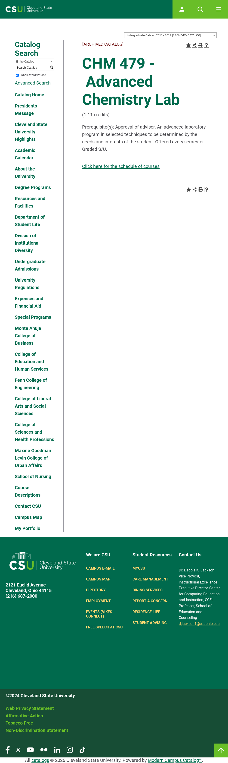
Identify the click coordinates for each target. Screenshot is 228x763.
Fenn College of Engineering (31, 383)
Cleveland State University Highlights (31, 132)
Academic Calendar (25, 154)
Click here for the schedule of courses (121, 166)
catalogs (40, 760)
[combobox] (170, 35)
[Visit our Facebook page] (8, 749)
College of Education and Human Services (31, 361)
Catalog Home (29, 95)
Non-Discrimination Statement (37, 730)
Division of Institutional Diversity (27, 243)
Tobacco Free (19, 723)
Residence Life (146, 612)
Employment (98, 601)
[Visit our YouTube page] (30, 749)
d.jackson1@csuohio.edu (199, 623)
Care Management (150, 579)
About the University (25, 172)
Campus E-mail (100, 568)
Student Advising (149, 623)
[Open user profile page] (182, 9)
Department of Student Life (30, 220)
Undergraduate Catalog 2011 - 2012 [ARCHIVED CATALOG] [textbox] (163, 35)
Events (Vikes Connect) (99, 614)
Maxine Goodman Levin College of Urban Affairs (33, 458)
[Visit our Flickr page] (43, 749)
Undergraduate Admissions (30, 265)
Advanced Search (33, 83)
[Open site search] (200, 9)
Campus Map (28, 517)
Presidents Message (26, 109)
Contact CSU (28, 506)
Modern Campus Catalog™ (175, 760)
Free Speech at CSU (104, 627)
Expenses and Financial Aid (29, 302)
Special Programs (33, 317)
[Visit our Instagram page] (70, 749)
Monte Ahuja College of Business (28, 335)
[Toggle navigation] (219, 9)
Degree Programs (33, 187)
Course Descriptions (27, 491)
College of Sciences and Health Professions (34, 432)
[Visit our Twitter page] (18, 749)
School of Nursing (33, 476)
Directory (96, 590)
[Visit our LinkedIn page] (57, 749)
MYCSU (138, 568)
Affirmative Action (24, 716)
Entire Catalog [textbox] (25, 61)
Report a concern (149, 601)
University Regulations (27, 283)
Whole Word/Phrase (33, 75)
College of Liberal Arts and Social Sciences (33, 406)
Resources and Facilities (30, 202)
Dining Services (147, 590)
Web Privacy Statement (30, 708)
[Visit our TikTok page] (82, 749)
